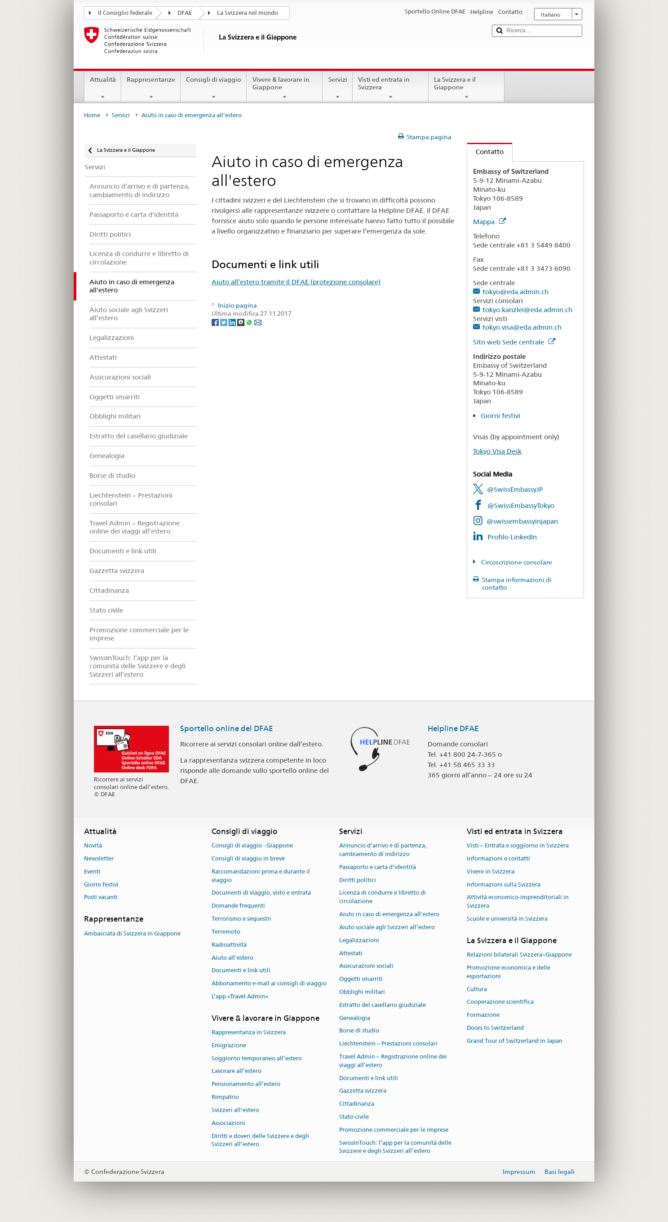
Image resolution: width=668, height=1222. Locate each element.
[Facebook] (216, 322)
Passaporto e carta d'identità (377, 867)
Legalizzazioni (359, 940)
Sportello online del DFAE (226, 728)
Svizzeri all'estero (235, 1110)
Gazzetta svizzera (362, 1091)
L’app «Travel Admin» (240, 996)
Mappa (489, 221)
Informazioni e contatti (498, 858)
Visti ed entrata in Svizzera (390, 88)
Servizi (337, 88)
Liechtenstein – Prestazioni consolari (388, 1043)
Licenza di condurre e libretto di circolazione (382, 897)
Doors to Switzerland (495, 1027)
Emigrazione (229, 1045)
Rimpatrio (225, 1097)
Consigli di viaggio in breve (248, 858)
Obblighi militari (362, 991)
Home (92, 115)
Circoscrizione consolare (516, 562)
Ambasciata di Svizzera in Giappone (132, 933)
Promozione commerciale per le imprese (393, 1129)
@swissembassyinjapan (522, 521)
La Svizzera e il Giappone (466, 88)
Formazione (483, 1014)
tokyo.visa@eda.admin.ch (522, 327)
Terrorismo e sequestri (241, 918)
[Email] (257, 322)
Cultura (477, 989)
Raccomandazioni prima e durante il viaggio (261, 875)
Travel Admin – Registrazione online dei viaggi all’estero (393, 1060)
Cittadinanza (356, 1104)
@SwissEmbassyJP (515, 489)
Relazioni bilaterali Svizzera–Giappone (519, 954)
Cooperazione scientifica (500, 1002)
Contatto (485, 151)
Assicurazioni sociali (366, 966)
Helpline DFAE (453, 728)
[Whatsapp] (250, 322)
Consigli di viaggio (213, 88)
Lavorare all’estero (236, 1071)
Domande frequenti (238, 906)
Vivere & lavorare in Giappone (284, 88)
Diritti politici (357, 880)
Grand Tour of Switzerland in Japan (514, 1040)
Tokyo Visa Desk (497, 451)
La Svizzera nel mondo (247, 12)
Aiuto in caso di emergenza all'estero (389, 914)
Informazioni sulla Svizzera (503, 884)
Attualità (103, 88)
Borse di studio (359, 1031)
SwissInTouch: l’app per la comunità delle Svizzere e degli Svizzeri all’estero (395, 1147)
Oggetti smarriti (361, 978)
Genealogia (354, 1018)
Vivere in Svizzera (490, 871)
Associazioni (228, 1123)
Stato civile (354, 1116)
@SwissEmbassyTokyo (520, 505)
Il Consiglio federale (125, 12)
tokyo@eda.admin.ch (515, 291)
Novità (93, 845)
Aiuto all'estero (232, 957)
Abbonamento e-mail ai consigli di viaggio (269, 983)
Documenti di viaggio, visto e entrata (261, 893)
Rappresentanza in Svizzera (249, 1032)
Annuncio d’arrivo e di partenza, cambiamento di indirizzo (382, 849)
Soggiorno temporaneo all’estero (257, 1058)
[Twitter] (224, 322)
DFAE (184, 12)
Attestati (351, 953)
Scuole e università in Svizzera (507, 918)
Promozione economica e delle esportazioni (508, 971)
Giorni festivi (500, 415)
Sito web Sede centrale (514, 342)
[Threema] (241, 322)
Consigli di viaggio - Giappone (252, 845)
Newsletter (99, 858)
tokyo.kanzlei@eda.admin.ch (527, 309)
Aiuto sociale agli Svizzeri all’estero (387, 927)
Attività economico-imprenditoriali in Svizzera (518, 901)
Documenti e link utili (241, 970)
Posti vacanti (101, 897)
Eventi (92, 871)
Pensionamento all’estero (246, 1084)
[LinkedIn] (233, 322)
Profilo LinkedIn (512, 537)
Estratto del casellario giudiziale (382, 1004)
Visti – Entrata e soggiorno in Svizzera (518, 845)
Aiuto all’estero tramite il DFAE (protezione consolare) (296, 282)
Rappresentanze (151, 88)
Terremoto (226, 931)
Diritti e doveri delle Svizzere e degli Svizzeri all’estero (260, 1140)
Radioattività (229, 944)
